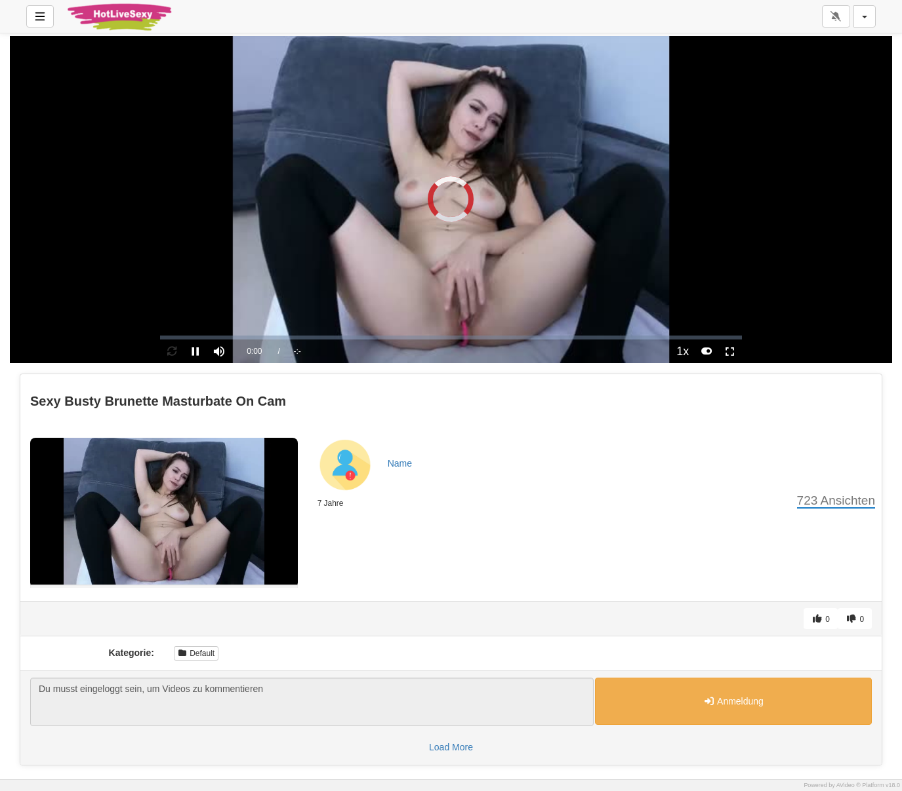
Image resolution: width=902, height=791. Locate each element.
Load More (451, 747)
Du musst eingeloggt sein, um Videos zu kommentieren (312, 702)
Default (196, 653)
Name (400, 463)
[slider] (451, 337)
